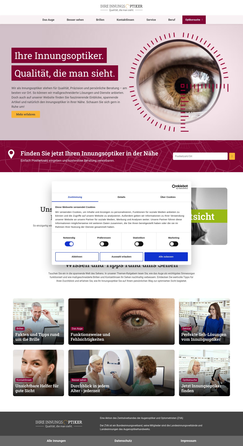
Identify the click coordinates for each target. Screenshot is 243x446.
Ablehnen (77, 256)
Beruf (171, 19)
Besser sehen (75, 19)
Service (151, 19)
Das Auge (48, 19)
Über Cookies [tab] (168, 197)
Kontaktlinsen (125, 19)
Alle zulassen (166, 256)
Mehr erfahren (25, 114)
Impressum (188, 441)
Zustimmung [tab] (75, 197)
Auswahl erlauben (121, 256)
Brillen (100, 19)
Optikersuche (192, 19)
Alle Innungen (56, 441)
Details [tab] (121, 197)
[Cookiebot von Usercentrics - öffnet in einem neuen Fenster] (174, 187)
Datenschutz (123, 441)
